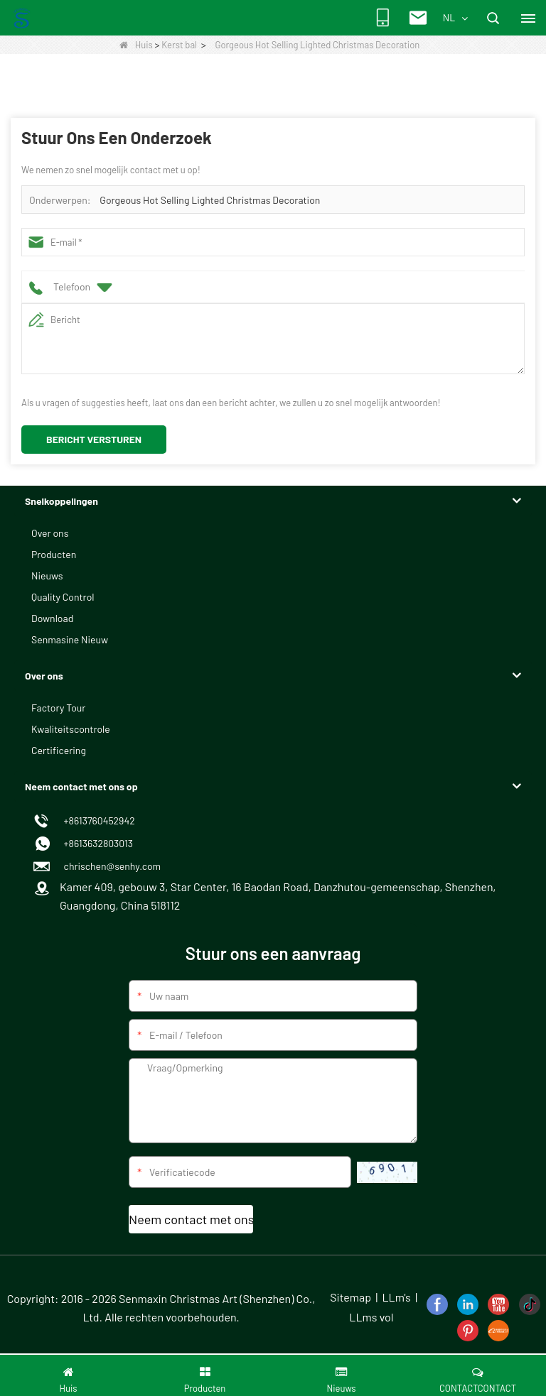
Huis (136, 44)
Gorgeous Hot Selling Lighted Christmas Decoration (210, 200)
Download (52, 618)
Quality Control (63, 597)
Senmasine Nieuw (69, 639)
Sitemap (350, 1297)
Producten (53, 554)
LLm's (396, 1297)
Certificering (58, 750)
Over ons (49, 533)
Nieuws (47, 575)
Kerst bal (179, 44)
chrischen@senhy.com (110, 866)
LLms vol (371, 1317)
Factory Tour (58, 708)
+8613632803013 (96, 843)
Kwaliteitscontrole (70, 729)
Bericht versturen (93, 439)
